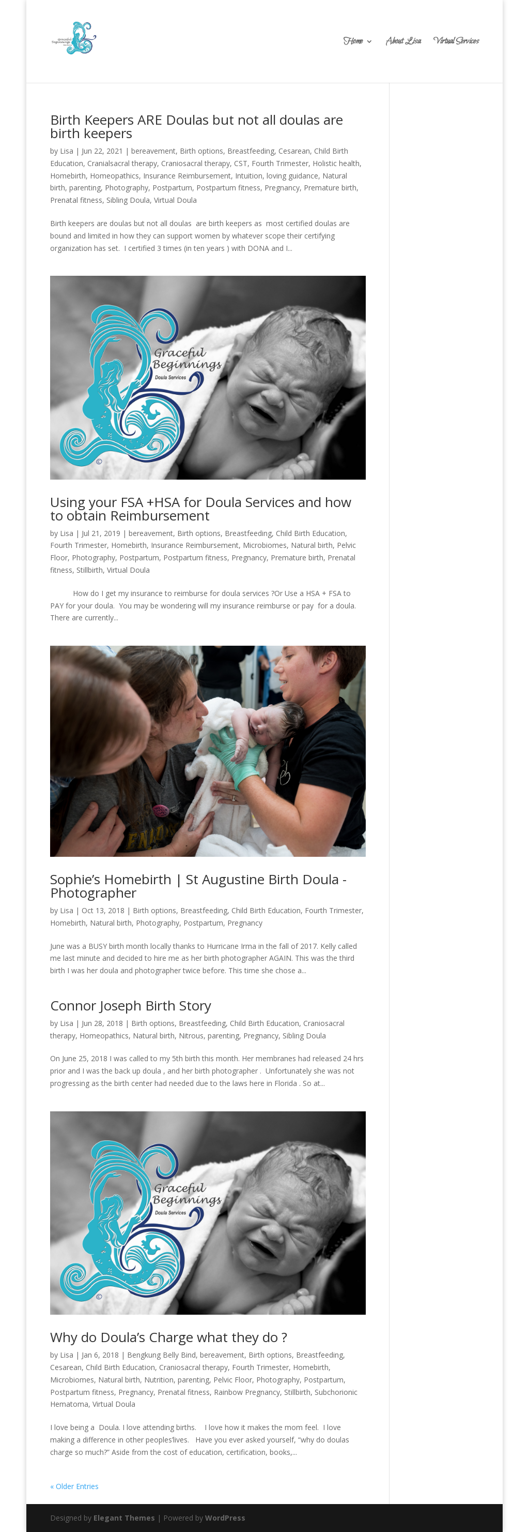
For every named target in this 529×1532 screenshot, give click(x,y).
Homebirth (68, 176)
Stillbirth (89, 570)
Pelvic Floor (232, 1380)
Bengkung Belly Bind (161, 1355)
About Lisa (403, 43)
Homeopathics (114, 176)
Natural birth (312, 545)
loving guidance (292, 176)
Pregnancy (282, 187)
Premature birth (330, 187)
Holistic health (336, 163)
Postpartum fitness (228, 187)
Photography (126, 187)
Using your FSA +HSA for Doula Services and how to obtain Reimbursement (200, 509)
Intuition (248, 176)
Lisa (66, 151)
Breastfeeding (250, 151)
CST (240, 163)
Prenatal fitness (76, 200)
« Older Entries (74, 1486)
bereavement (153, 151)
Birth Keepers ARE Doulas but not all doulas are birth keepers (196, 126)
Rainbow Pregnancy (247, 1392)
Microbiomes (265, 545)
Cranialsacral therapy (122, 163)
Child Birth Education (310, 533)
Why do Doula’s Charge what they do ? (168, 1337)
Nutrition (159, 1380)
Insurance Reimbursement (187, 176)
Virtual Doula (175, 200)
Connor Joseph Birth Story (130, 1005)
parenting (85, 187)
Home (353, 43)
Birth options (201, 151)
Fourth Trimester (280, 163)
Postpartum (172, 187)
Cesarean (294, 151)
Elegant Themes (124, 1518)
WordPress (225, 1518)
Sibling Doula (128, 200)
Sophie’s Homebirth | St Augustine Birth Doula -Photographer (198, 886)
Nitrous (191, 1035)
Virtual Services (456, 43)
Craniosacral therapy (195, 163)
